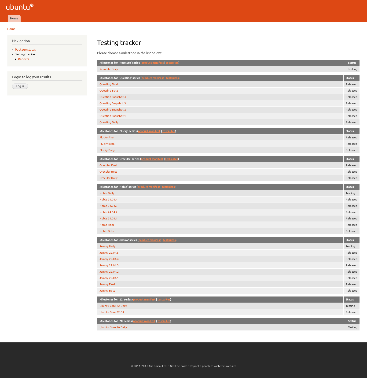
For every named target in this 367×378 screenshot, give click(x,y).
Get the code (178, 365)
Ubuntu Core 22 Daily (113, 305)
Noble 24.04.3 (108, 205)
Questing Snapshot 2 (112, 109)
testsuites (172, 62)
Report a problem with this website (213, 365)
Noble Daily (106, 193)
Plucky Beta (106, 143)
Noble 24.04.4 (108, 199)
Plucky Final (106, 137)
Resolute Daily (108, 68)
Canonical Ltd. (158, 365)
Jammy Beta (107, 290)
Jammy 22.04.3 (109, 265)
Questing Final (108, 84)
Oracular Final (108, 165)
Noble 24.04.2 (108, 212)
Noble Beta (106, 231)
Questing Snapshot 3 (112, 103)
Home (14, 18)
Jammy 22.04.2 (109, 271)
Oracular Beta (108, 171)
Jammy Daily (107, 246)
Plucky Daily (107, 150)
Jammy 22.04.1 (109, 277)
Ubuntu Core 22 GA (111, 312)
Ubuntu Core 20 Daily (113, 327)
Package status (25, 49)
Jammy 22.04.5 (109, 252)
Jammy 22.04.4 (109, 258)
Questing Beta (108, 90)
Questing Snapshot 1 (112, 115)
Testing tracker (25, 54)
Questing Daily (108, 122)
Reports (23, 59)
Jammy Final (107, 284)
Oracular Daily (108, 177)
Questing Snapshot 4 (112, 96)
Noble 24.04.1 (108, 218)
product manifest (152, 62)
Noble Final (106, 224)
